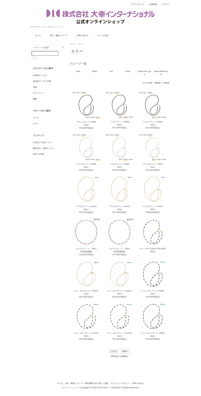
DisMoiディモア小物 (42, 81)
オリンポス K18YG (148, 248)
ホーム (36, 35)
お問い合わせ (80, 35)
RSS (35, 154)
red (111, 71)
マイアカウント (136, 4)
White (127, 71)
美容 (35, 87)
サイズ (36, 118)
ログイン (164, 4)
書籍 (35, 99)
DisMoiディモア (40, 75)
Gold (78, 71)
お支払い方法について (43, 142)
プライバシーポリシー (120, 383)
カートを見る (101, 35)
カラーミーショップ (71, 387)
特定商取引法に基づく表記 (96, 383)
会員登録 (151, 4)
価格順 (158, 83)
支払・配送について (56, 35)
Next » (125, 351)
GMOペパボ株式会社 (111, 387)
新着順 (166, 83)
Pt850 (94, 71)
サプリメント (39, 93)
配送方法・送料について (44, 148)
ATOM (41, 154)
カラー (80, 44)
